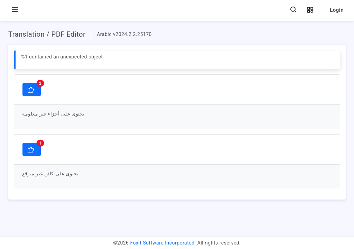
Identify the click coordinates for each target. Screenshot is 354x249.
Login (337, 10)
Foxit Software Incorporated (162, 243)
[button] (310, 10)
